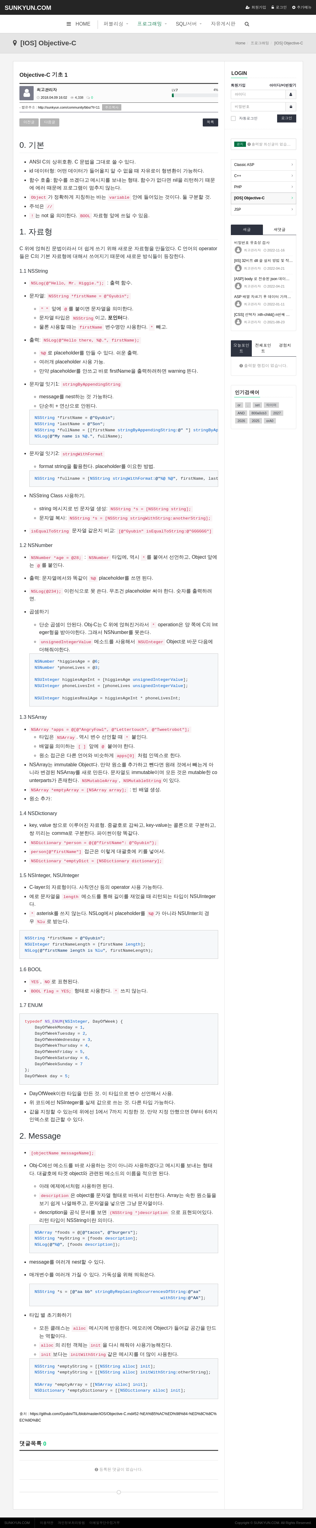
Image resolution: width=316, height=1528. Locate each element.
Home (240, 43)
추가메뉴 (302, 7)
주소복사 (111, 107)
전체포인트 (263, 348)
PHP (238, 187)
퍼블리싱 (113, 24)
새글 (247, 229)
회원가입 (256, 7)
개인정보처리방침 (71, 1523)
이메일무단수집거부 (104, 1523)
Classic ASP (244, 165)
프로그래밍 (149, 24)
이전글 (29, 122)
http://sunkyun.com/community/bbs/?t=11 (69, 107)
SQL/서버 (186, 24)
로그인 (279, 7)
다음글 (49, 122)
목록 (210, 122)
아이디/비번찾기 (282, 85)
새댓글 (279, 229)
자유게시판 (223, 24)
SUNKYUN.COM (28, 7)
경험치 (285, 345)
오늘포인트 (241, 348)
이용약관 (46, 1523)
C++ (237, 176)
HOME (78, 24)
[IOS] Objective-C (249, 198)
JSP (237, 209)
